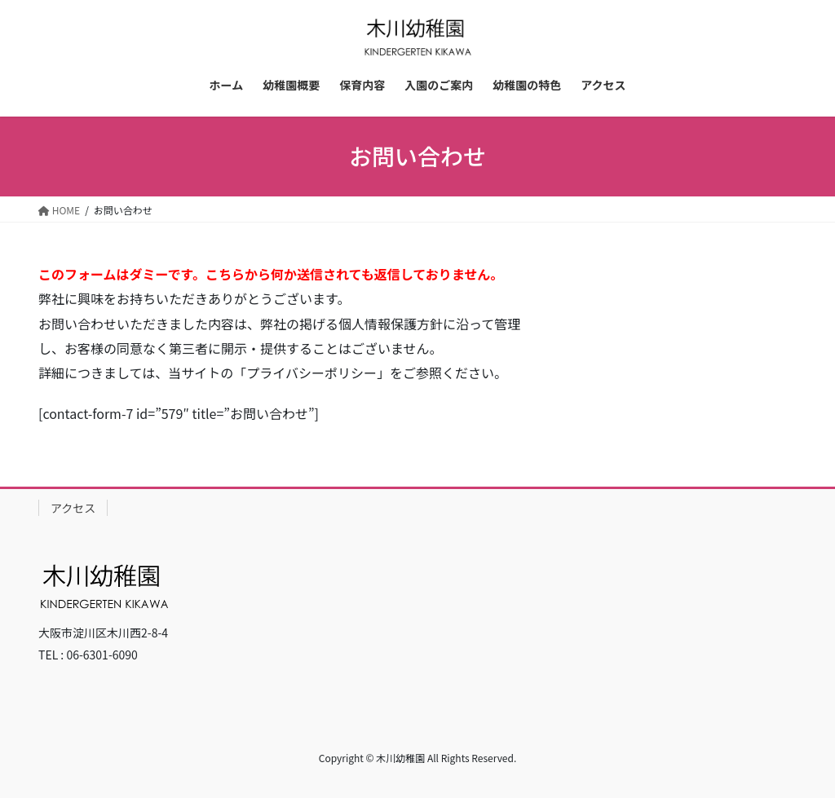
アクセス (73, 508)
